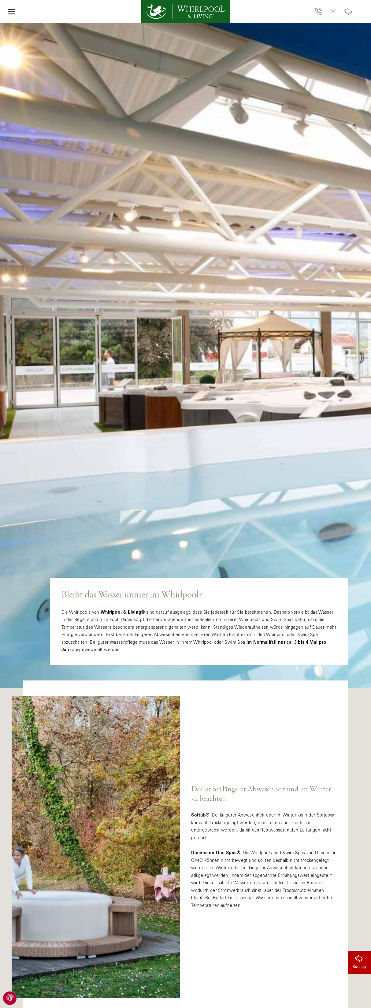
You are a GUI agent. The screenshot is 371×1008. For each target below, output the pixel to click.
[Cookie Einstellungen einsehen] (10, 998)
